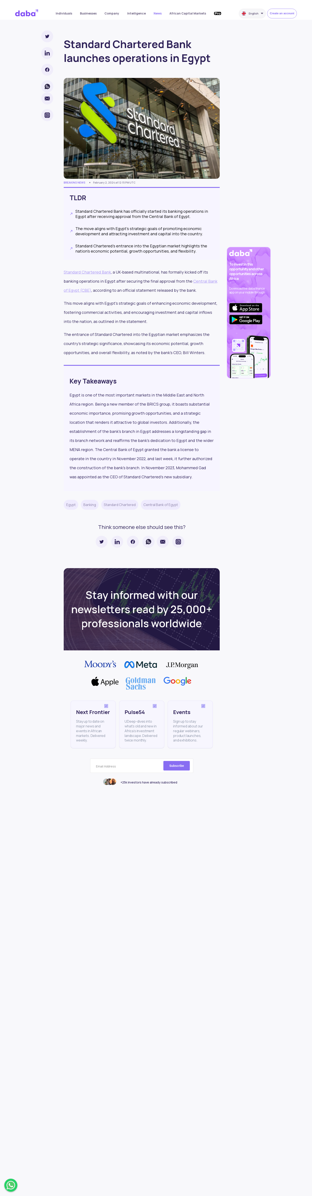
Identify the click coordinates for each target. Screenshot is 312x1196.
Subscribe (176, 765)
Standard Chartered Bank (87, 272)
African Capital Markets (187, 13)
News (158, 13)
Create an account (282, 13)
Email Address (106, 766)
